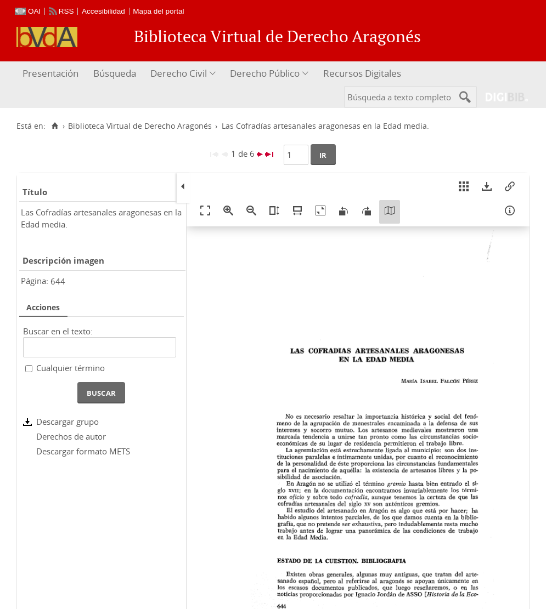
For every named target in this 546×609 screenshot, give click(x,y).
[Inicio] (54, 126)
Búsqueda (114, 73)
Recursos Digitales (362, 73)
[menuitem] (52, 73)
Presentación (50, 73)
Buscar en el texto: (58, 331)
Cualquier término (70, 367)
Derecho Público (265, 73)
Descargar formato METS (83, 451)
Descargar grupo (67, 421)
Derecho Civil (178, 73)
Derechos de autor (71, 436)
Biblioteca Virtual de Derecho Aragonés (140, 126)
